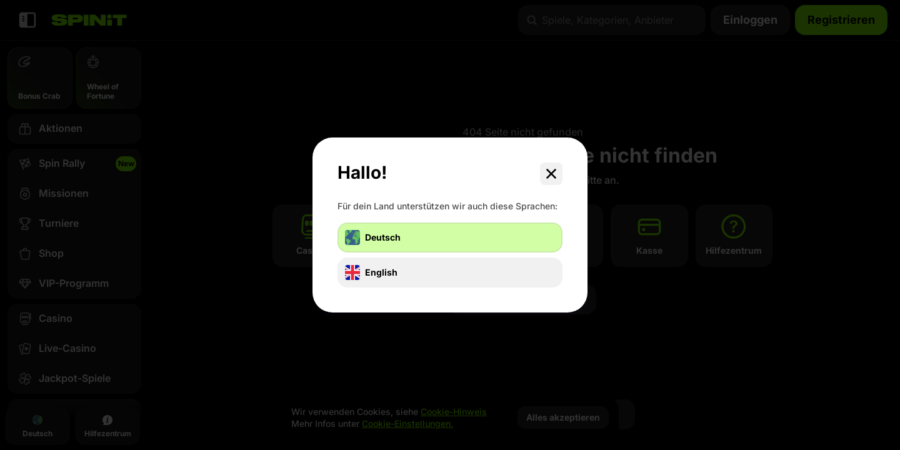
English (371, 272)
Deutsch (373, 237)
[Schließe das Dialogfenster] (551, 173)
